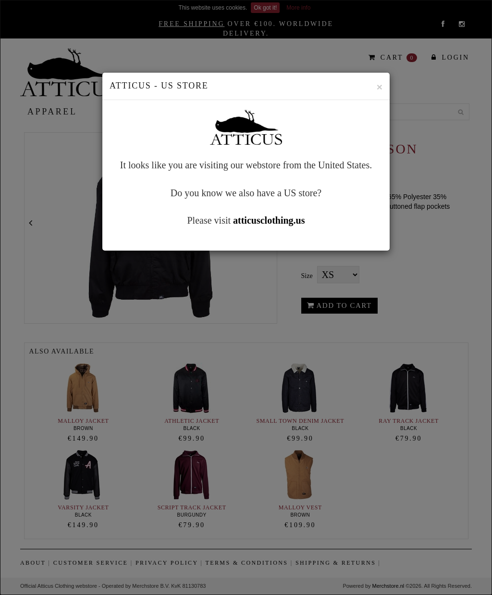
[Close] (379, 87)
